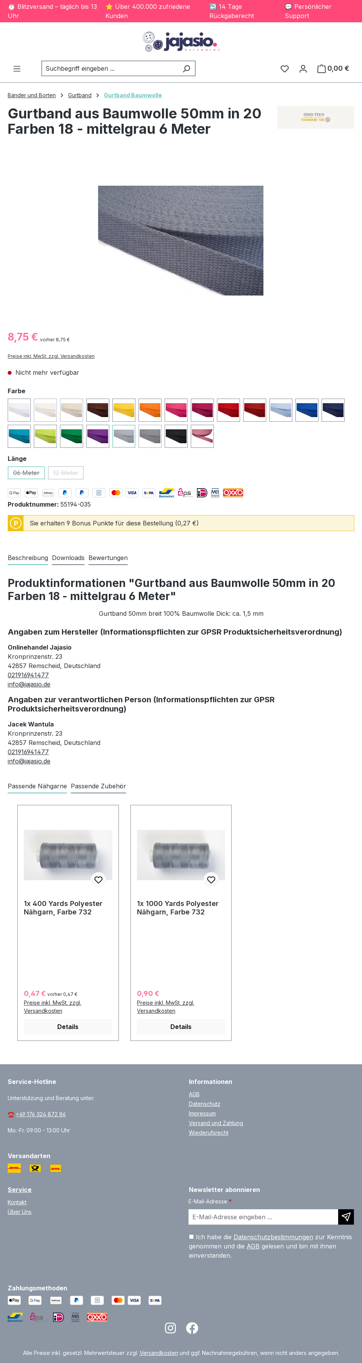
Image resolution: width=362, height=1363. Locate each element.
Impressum (202, 1113)
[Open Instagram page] (170, 1330)
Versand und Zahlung (216, 1123)
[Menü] (17, 68)
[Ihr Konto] (303, 68)
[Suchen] (186, 68)
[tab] (28, 558)
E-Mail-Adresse (210, 1201)
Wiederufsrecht (209, 1132)
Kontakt (17, 1202)
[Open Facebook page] (192, 1330)
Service (20, 1189)
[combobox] (110, 68)
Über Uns (20, 1211)
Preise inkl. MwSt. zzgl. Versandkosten (51, 356)
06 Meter (29, 474)
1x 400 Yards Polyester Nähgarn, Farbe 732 (63, 907)
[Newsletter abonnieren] (346, 1217)
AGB (194, 1094)
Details (67, 1027)
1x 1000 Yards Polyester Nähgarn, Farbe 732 (178, 907)
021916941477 (28, 675)
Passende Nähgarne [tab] (37, 786)
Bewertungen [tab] (108, 558)
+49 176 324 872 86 (41, 1114)
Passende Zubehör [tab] (98, 786)
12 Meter (68, 474)
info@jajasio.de (29, 684)
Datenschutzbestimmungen (273, 1237)
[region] (181, 240)
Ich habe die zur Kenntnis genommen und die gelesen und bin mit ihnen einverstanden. (270, 1246)
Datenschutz (204, 1103)
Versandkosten (159, 1353)
